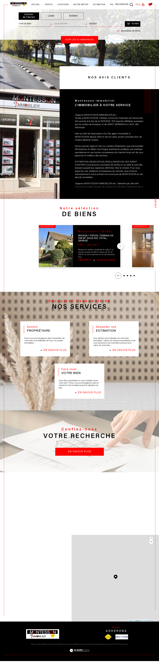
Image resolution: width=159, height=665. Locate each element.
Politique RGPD (117, 648)
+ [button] (151, 542)
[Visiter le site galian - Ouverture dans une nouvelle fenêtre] (121, 640)
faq (112, 5)
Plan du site (83, 648)
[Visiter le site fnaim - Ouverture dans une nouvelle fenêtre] (108, 640)
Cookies (125, 648)
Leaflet (130, 624)
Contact (155, 202)
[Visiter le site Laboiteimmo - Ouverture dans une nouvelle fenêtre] (79, 657)
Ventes (49, 5)
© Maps (138, 624)
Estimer (73, 16)
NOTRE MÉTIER (80, 5)
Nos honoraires (74, 648)
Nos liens (109, 648)
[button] (120, 247)
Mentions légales (94, 648)
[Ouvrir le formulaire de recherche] (132, 24)
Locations (63, 5)
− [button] (151, 546)
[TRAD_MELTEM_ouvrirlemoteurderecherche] (124, 5)
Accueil (35, 5)
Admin (103, 648)
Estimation (99, 5)
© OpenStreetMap (148, 624)
